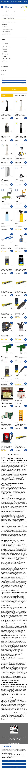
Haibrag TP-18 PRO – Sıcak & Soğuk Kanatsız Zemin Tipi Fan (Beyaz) (20, 115)
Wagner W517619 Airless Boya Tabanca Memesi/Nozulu (20, 358)
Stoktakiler (4, 66)
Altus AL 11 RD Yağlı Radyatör (5, 181)
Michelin (16, 223)
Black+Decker (6, 46)
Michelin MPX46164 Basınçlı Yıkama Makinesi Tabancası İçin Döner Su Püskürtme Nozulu (20, 314)
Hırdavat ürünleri (5, 607)
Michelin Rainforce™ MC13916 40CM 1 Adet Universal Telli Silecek (20, 447)
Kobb (2, 444)
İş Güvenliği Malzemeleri (7, 29)
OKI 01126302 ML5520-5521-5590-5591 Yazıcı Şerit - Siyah (6, 425)
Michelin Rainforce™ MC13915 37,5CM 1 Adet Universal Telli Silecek (6, 292)
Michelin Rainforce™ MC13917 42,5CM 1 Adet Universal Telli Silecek (20, 292)
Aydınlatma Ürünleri (6, 33)
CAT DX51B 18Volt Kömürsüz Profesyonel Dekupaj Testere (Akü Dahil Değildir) (6, 336)
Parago (5, 54)
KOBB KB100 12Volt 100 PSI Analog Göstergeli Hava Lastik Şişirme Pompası (6, 447)
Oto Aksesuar (5, 26)
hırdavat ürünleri (16, 467)
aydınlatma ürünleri (6, 470)
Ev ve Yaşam (4, 24)
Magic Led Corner (4, 400)
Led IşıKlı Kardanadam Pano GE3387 (20, 402)
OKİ (2, 422)
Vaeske (2, 223)
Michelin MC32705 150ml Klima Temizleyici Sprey (6, 380)
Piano (4, 51)
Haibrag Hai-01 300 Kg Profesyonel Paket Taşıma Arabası (21, 203)
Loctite (4, 56)
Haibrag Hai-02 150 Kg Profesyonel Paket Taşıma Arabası (7, 203)
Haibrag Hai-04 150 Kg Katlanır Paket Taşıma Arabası (20, 159)
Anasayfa (3, 15)
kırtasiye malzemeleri (20, 562)
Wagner (16, 334)
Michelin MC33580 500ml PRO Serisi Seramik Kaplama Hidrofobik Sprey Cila (20, 225)
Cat (2, 334)
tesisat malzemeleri (14, 469)
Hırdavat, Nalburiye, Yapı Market (9, 22)
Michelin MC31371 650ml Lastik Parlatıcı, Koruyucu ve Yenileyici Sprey (20, 248)
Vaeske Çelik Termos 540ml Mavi (5, 225)
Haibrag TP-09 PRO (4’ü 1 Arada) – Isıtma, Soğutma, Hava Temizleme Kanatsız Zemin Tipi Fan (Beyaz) (7, 159)
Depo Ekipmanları (6, 31)
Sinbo (4, 49)
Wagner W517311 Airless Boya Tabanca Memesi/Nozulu (6, 358)
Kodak (16, 422)
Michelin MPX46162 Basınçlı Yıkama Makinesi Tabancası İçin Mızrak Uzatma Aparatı (20, 380)
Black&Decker (6, 58)
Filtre (7, 95)
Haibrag (5, 61)
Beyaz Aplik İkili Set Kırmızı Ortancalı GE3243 (6, 402)
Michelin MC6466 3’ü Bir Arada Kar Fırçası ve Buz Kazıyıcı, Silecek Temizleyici (6, 248)
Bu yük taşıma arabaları (16, 708)
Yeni (3, 74)
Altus (2, 179)
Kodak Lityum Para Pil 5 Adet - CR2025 (20, 425)
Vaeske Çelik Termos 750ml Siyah (5, 137)
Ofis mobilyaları (4, 580)
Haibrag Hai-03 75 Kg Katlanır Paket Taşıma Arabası (20, 181)
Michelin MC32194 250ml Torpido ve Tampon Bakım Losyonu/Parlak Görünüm (21, 270)
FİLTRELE (14, 89)
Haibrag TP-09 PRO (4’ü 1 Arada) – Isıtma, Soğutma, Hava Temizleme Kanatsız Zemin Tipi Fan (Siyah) (21, 137)
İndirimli (3, 70)
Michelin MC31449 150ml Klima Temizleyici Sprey (6, 270)
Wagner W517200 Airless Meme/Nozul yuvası (20, 336)
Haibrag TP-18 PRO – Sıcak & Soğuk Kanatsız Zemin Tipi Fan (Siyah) (6, 115)
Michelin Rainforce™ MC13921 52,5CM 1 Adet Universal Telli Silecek (6, 314)
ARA (25, 10)
